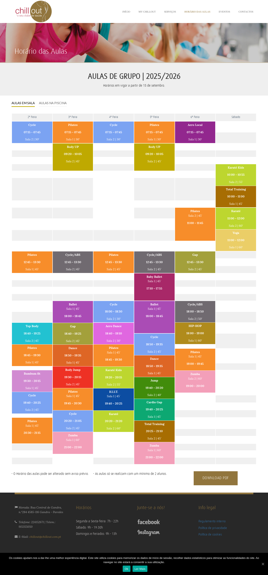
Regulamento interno (212, 521)
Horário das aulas (197, 11)
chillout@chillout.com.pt (45, 537)
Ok (126, 568)
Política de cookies (210, 534)
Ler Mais (140, 568)
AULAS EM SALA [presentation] (23, 103)
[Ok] (263, 564)
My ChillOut (147, 11)
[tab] (23, 103)
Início (126, 11)
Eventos (224, 11)
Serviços (170, 11)
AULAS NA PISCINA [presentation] (53, 103)
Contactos (245, 11)
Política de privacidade (212, 528)
